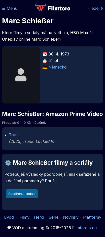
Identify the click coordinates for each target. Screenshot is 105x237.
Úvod (9, 217)
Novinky (71, 217)
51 (51, 60)
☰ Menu (9, 8)
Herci (39, 217)
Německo (58, 67)
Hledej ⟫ (95, 8)
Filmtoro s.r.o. (85, 227)
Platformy (92, 217)
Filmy (24, 217)
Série (54, 217)
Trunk (14, 134)
